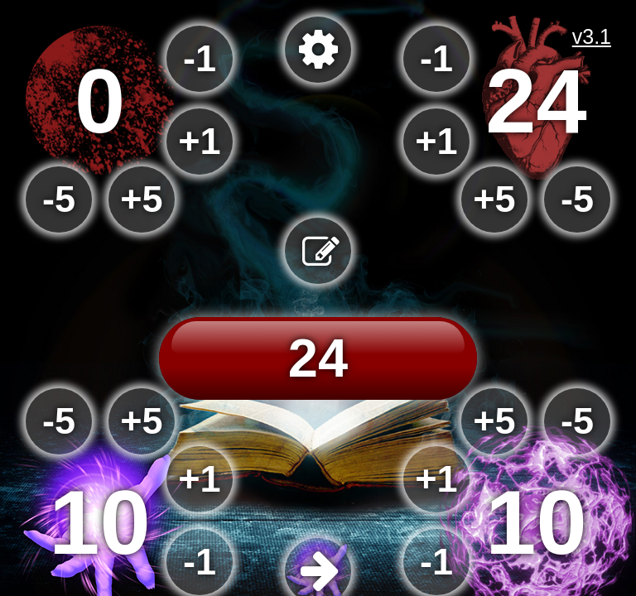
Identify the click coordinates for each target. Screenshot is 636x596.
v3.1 (591, 36)
